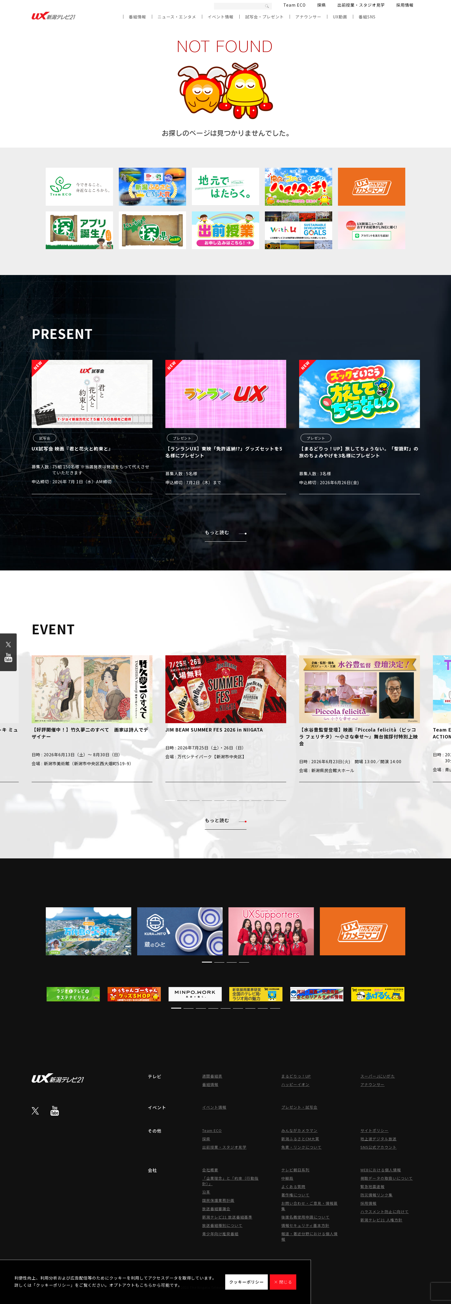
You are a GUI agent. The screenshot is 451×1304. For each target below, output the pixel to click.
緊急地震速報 (372, 1186)
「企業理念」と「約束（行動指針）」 (230, 1180)
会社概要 (210, 1170)
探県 (321, 5)
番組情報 (137, 17)
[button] (170, 800)
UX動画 (340, 17)
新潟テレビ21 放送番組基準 (227, 1217)
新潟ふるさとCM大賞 (300, 1138)
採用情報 (405, 5)
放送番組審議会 (216, 1208)
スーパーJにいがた (377, 1076)
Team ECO (294, 5)
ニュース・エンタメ (177, 17)
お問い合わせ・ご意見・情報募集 (309, 1205)
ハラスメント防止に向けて (384, 1211)
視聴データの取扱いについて (386, 1178)
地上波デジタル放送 (378, 1138)
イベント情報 (221, 17)
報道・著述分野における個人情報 (309, 1236)
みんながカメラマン (299, 1130)
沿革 (206, 1192)
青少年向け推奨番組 (220, 1233)
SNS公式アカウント (378, 1147)
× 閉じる (283, 1282)
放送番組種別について (222, 1225)
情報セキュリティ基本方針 (305, 1225)
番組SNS (367, 17)
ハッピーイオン (295, 1084)
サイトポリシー (374, 1130)
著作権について (295, 1195)
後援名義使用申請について (305, 1217)
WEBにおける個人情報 (380, 1170)
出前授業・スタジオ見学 (361, 5)
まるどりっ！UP (296, 1076)
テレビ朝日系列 (295, 1170)
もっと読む (225, 532)
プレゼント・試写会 (299, 1107)
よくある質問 (293, 1186)
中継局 (287, 1178)
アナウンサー (308, 17)
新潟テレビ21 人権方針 (381, 1220)
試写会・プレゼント (264, 17)
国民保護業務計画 (218, 1200)
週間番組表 (212, 1076)
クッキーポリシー (246, 1282)
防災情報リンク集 (376, 1195)
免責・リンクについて (301, 1147)
